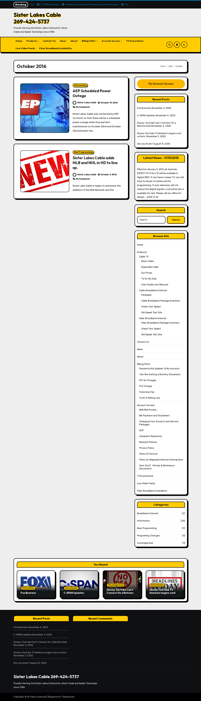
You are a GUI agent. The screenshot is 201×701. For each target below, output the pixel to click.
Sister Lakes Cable (84, 102)
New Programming (83, 152)
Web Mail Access (148, 409)
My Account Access (161, 83)
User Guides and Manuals (154, 284)
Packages (146, 295)
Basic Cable (147, 261)
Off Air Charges (147, 380)
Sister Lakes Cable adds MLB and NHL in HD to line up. (95, 162)
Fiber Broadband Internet (152, 318)
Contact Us (49, 40)
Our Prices (146, 273)
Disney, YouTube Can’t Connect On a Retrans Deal (120, 592)
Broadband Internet (147, 513)
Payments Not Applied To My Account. (159, 368)
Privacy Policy (146, 448)
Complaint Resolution (150, 436)
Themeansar (67, 696)
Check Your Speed (151, 306)
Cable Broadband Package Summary (160, 300)
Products (32, 40)
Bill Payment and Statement (154, 415)
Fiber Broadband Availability (55, 48)
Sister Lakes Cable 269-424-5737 (37, 18)
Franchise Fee (146, 392)
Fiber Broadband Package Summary (160, 322)
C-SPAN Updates (146, 115)
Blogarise (53, 696)
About (74, 40)
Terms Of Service (148, 453)
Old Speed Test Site (151, 312)
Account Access (111, 40)
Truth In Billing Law (149, 398)
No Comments (83, 107)
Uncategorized (145, 543)
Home (19, 40)
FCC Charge (145, 386)
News (63, 40)
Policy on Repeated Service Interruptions (161, 459)
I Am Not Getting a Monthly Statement (160, 374)
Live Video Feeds (25, 48)
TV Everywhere (135, 40)
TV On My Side (149, 278)
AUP (141, 430)
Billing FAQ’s (89, 40)
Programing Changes (148, 535)
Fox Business (144, 108)
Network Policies (148, 442)
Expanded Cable (150, 267)
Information (80, 85)
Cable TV (144, 256)
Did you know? (145, 143)
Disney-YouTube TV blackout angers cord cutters (162, 592)
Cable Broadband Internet (153, 290)
